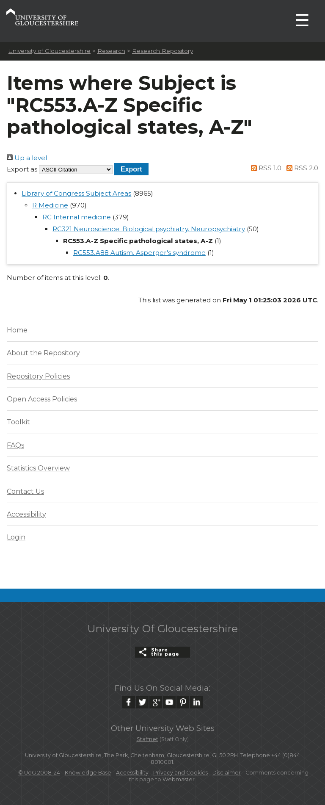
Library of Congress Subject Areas (76, 193)
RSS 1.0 (265, 168)
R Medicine (50, 205)
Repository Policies (38, 376)
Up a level (27, 158)
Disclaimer (226, 772)
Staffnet (147, 739)
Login (16, 537)
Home (17, 330)
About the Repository (43, 353)
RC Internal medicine (76, 217)
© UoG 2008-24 (39, 772)
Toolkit (18, 422)
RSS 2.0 (300, 168)
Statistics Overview (38, 468)
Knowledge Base (88, 772)
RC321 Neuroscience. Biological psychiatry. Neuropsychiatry (148, 229)
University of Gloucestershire (49, 50)
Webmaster (178, 779)
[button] (131, 169)
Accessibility (26, 514)
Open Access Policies (42, 399)
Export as (22, 169)
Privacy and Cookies (180, 772)
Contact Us (25, 491)
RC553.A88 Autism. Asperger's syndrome (139, 253)
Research (111, 50)
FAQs (15, 445)
